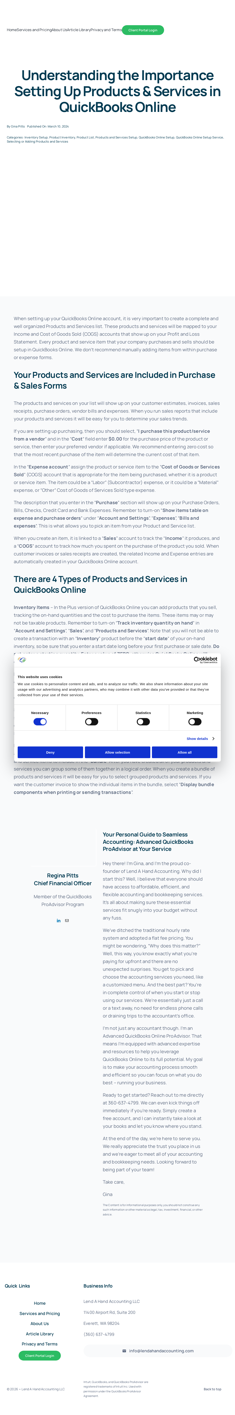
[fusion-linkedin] (58, 920)
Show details (197, 738)
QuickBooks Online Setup (157, 137)
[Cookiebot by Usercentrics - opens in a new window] (197, 660)
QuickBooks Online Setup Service (199, 137)
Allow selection (117, 752)
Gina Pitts (18, 126)
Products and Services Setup (116, 137)
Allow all (185, 752)
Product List (85, 137)
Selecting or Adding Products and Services (37, 141)
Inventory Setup (36, 137)
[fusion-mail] (67, 920)
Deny (50, 752)
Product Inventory (62, 137)
